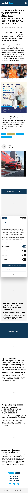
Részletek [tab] (13, 222)
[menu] (26, 3)
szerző (9, 145)
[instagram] (18, 484)
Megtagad (13, 274)
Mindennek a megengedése (14, 265)
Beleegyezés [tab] (5, 222)
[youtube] (10, 484)
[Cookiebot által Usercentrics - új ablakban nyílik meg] (20, 218)
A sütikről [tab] (23, 222)
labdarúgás (20, 134)
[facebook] (14, 484)
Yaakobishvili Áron (6, 137)
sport (3, 134)
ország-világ (11, 134)
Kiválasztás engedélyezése (14, 269)
